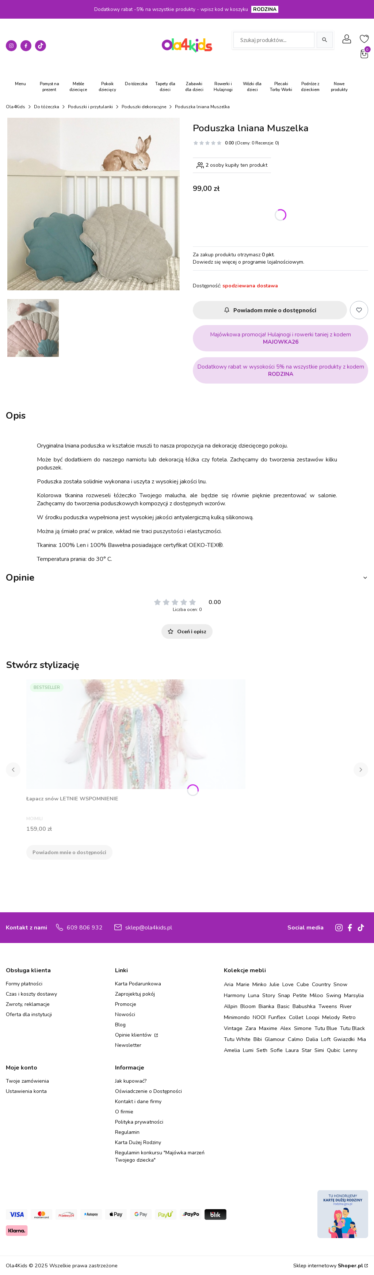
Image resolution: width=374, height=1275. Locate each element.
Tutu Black (352, 1028)
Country (321, 984)
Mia (362, 1039)
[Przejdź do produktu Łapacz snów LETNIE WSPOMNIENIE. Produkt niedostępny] (135, 734)
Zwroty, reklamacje (28, 1004)
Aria (228, 984)
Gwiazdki (344, 1039)
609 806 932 (85, 928)
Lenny (350, 1050)
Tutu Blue (325, 1028)
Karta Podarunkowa (138, 983)
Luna (253, 995)
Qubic (333, 1050)
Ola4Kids (15, 107)
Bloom (248, 1006)
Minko (259, 984)
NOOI (259, 1017)
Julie (274, 984)
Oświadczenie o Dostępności (148, 1091)
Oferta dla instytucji (29, 1014)
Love (288, 984)
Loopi (312, 1017)
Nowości (125, 1014)
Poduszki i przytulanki (90, 107)
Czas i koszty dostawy (31, 994)
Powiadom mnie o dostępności (270, 309)
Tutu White (237, 1039)
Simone (303, 1028)
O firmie (124, 1111)
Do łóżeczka (46, 107)
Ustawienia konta (26, 1091)
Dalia (312, 1039)
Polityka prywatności (139, 1122)
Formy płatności (24, 983)
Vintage (233, 1028)
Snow (340, 984)
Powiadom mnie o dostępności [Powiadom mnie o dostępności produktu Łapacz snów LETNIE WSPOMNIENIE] (69, 852)
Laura (292, 1050)
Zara (250, 1028)
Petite (300, 995)
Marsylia (354, 995)
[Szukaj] (325, 40)
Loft (326, 1039)
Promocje (125, 1004)
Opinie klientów (134, 1034)
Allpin (230, 1006)
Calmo (295, 1039)
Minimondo (237, 1017)
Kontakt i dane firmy (138, 1101)
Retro (349, 1017)
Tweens (327, 1006)
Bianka (266, 1006)
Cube (303, 984)
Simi (319, 1050)
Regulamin (127, 1132)
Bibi (257, 1039)
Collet (296, 1017)
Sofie (276, 1050)
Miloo (316, 995)
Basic (283, 1006)
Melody (331, 1017)
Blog (120, 1024)
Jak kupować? (130, 1081)
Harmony (234, 995)
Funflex (277, 1017)
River (346, 1006)
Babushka (304, 1006)
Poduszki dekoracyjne (144, 107)
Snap (284, 995)
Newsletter (128, 1045)
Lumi (248, 1050)
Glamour (275, 1039)
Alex (285, 1028)
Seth (261, 1050)
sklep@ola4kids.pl (148, 928)
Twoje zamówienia (27, 1081)
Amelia (232, 1050)
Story (268, 995)
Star (307, 1050)
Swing (333, 995)
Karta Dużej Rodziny (138, 1142)
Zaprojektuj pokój (135, 994)
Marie (242, 984)
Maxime (268, 1028)
